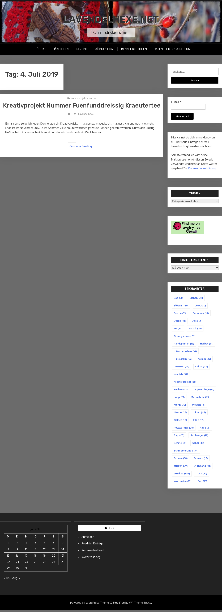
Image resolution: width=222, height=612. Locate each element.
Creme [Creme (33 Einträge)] (180, 313)
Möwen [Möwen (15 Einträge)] (198, 405)
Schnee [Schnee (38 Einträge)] (180, 459)
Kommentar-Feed (93, 552)
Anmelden (88, 538)
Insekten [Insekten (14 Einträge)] (181, 367)
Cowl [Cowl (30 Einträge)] (200, 305)
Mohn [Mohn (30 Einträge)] (180, 405)
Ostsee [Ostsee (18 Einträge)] (180, 421)
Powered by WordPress (84, 604)
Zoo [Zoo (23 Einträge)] (202, 482)
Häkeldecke (60, 49)
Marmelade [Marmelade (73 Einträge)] (200, 398)
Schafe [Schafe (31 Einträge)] (180, 444)
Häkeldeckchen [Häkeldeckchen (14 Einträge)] (185, 351)
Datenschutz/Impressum (172, 49)
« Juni (7, 580)
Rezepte (82, 49)
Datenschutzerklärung (202, 168)
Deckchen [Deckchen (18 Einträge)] (201, 313)
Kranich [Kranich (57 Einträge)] (181, 374)
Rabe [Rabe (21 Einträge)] (205, 428)
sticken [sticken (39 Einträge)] (180, 467)
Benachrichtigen (134, 49)
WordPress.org (91, 558)
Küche (92, 98)
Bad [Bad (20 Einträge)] (178, 297)
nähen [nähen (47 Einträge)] (199, 413)
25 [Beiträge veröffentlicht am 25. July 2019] (35, 563)
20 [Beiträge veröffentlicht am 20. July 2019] (53, 557)
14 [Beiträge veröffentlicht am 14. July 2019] (63, 551)
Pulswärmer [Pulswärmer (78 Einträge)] (184, 428)
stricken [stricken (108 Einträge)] (182, 475)
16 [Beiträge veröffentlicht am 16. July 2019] (17, 557)
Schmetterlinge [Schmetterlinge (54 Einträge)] (186, 451)
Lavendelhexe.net (111, 19)
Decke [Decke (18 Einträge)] (180, 320)
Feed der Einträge (92, 545)
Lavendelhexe (86, 123)
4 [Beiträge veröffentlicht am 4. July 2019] (35, 545)
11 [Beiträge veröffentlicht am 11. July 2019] (35, 551)
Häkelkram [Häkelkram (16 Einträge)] (182, 359)
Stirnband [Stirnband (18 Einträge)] (202, 467)
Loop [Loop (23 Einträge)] (179, 398)
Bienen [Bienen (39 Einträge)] (196, 297)
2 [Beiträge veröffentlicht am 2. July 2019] (17, 545)
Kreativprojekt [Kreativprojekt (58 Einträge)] (185, 382)
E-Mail (176, 102)
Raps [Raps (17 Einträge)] (179, 436)
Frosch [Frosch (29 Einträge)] (195, 328)
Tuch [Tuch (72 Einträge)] (201, 475)
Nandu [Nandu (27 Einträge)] (180, 413)
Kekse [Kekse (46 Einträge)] (201, 367)
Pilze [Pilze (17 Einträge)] (198, 421)
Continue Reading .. (82, 156)
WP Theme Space (140, 604)
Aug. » (16, 580)
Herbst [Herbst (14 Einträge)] (206, 344)
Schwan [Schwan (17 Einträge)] (201, 459)
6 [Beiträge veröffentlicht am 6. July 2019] (53, 545)
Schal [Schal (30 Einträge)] (198, 444)
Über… (40, 49)
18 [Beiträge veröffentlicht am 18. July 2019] (35, 557)
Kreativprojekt (78, 98)
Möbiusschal (104, 49)
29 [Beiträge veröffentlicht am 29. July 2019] (8, 570)
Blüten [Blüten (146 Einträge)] (181, 305)
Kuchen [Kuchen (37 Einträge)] (180, 390)
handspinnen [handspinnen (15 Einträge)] (184, 344)
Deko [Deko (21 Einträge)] (197, 320)
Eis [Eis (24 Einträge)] (178, 328)
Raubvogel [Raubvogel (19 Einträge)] (199, 436)
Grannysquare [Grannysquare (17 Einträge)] (184, 336)
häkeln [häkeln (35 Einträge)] (204, 359)
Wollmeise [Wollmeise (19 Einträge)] (182, 482)
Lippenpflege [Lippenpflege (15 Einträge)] (204, 390)
